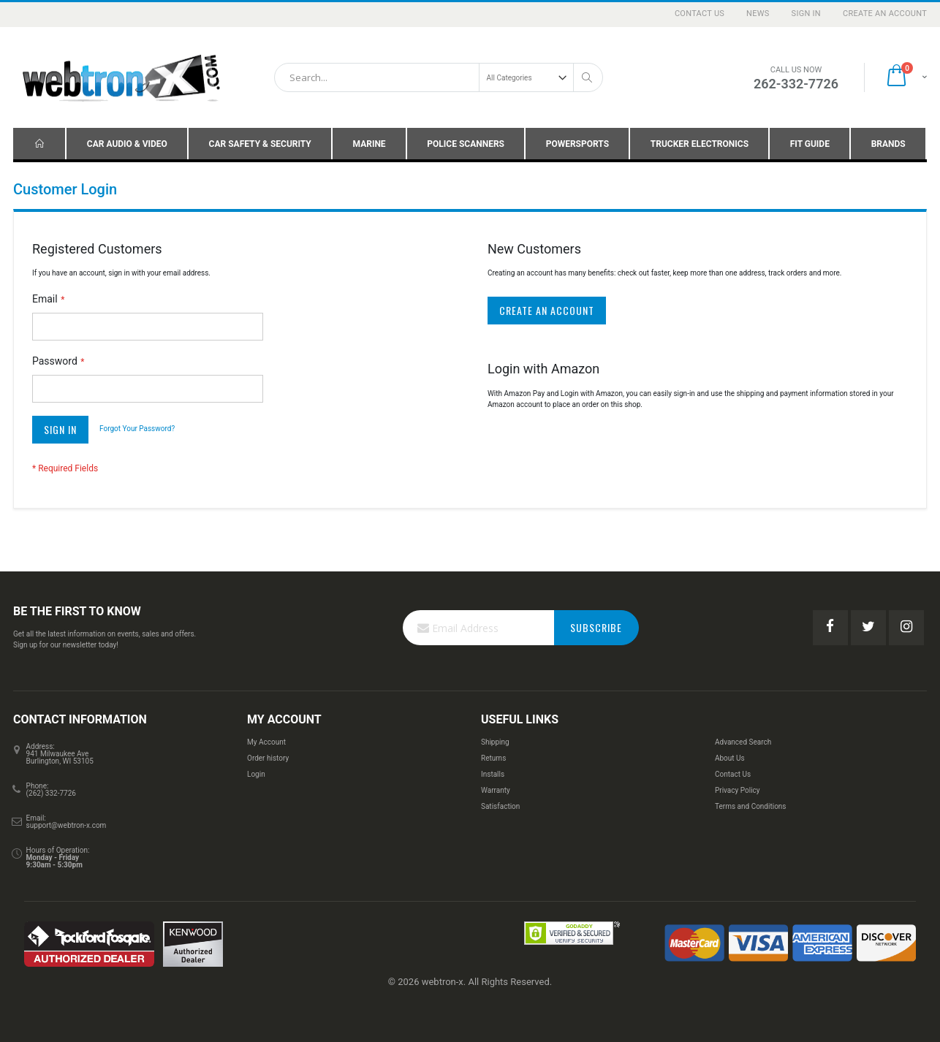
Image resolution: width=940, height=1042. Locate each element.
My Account (266, 742)
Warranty (495, 790)
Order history (268, 758)
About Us (730, 758)
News (758, 13)
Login (256, 774)
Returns (493, 758)
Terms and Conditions (751, 806)
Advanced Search (743, 742)
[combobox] (438, 77)
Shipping (495, 742)
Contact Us (699, 13)
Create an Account (885, 13)
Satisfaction (500, 806)
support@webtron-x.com (66, 825)
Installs (492, 774)
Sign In (806, 13)
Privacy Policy (737, 790)
